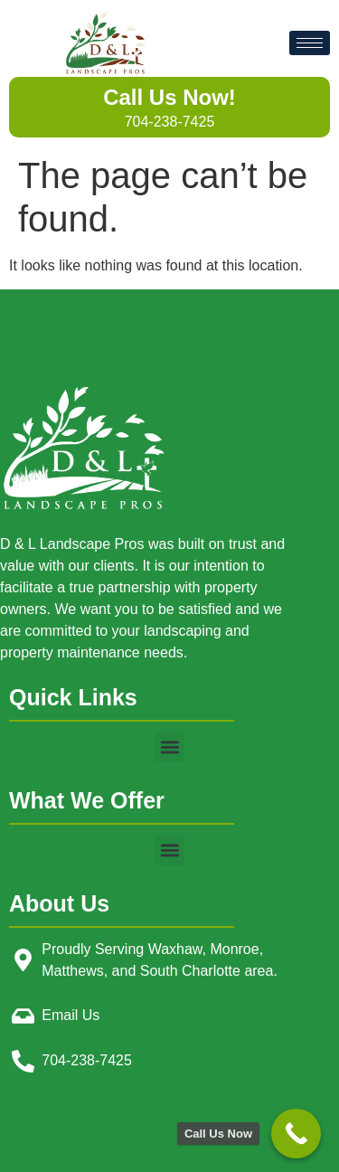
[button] (169, 747)
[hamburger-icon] (309, 43)
